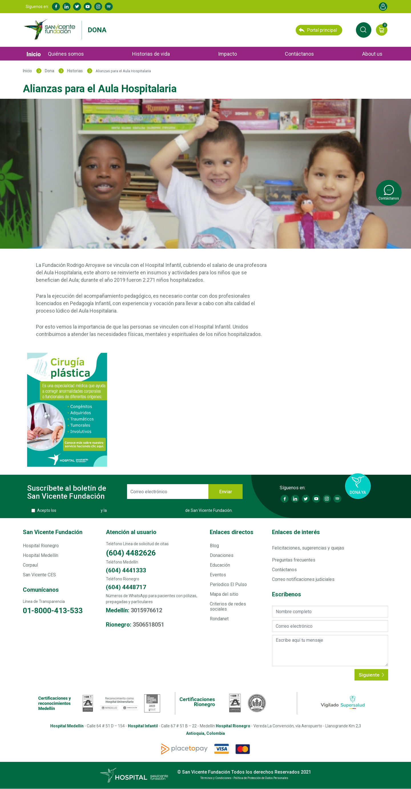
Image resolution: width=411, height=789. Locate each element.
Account (383, 6)
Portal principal (318, 30)
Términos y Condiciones (78, 510)
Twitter (77, 7)
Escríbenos (286, 594)
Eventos (218, 574)
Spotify (109, 7)
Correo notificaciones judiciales (303, 579)
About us (372, 54)
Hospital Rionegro (41, 545)
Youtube (88, 7)
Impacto (227, 54)
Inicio (34, 54)
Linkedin (66, 7)
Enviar (225, 491)
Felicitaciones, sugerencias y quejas (308, 548)
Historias (75, 71)
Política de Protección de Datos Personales (146, 510)
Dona (97, 30)
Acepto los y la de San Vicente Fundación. (135, 510)
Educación (220, 565)
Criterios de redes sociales (228, 606)
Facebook (56, 7)
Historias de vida (151, 54)
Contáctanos (299, 54)
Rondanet (219, 618)
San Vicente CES (39, 574)
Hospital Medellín (40, 555)
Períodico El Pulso (228, 584)
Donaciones (221, 555)
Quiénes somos (66, 54)
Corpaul (30, 565)
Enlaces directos (231, 532)
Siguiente (371, 675)
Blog (214, 545)
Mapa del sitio (224, 594)
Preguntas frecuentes (293, 560)
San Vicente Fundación (52, 532)
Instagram (98, 7)
